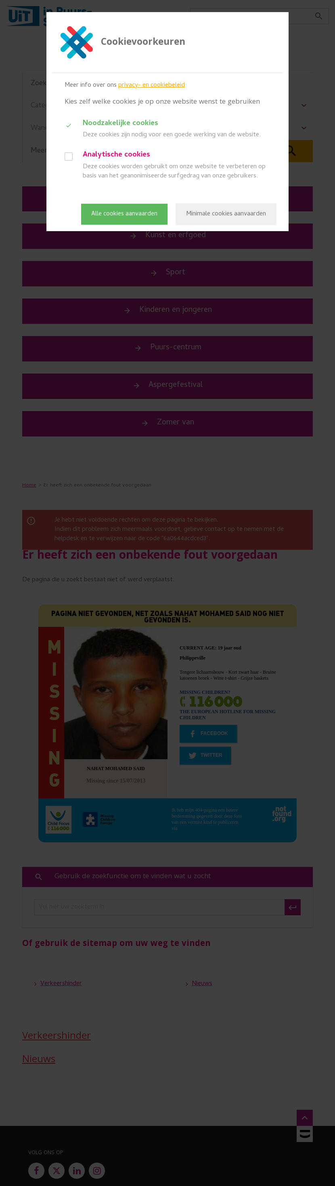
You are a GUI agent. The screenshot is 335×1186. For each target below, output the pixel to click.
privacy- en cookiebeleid (151, 85)
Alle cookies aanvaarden (124, 214)
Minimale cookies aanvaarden (226, 214)
